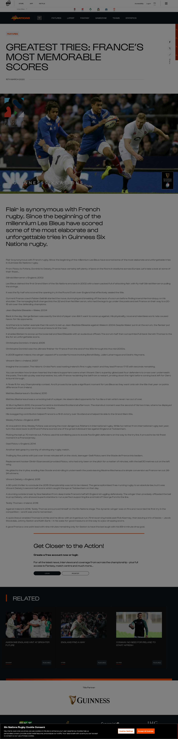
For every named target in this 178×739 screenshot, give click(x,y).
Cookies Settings (126, 731)
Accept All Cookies (145, 731)
